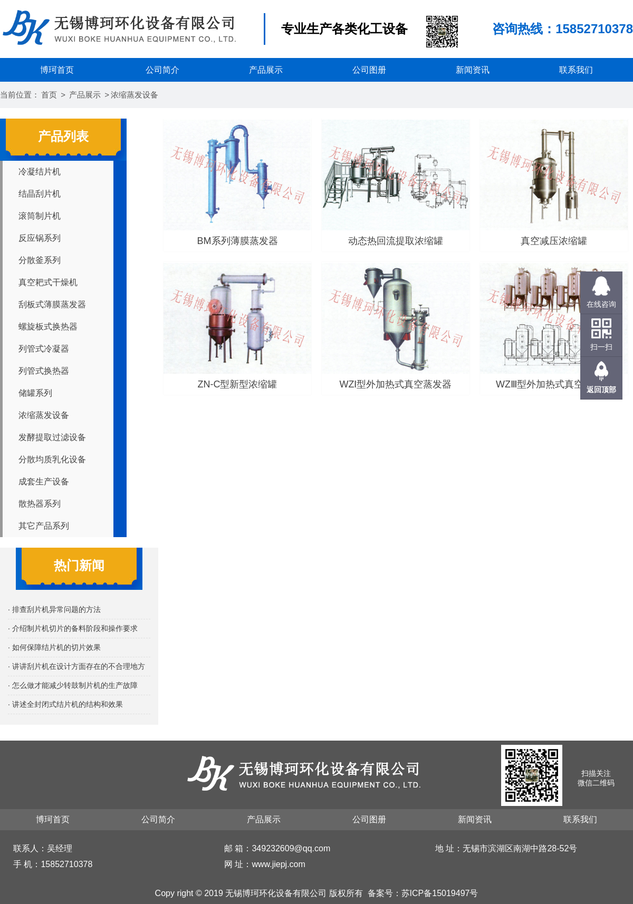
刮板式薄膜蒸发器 (52, 304)
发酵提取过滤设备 (52, 437)
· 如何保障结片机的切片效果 (54, 647)
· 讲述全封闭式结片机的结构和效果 (65, 704)
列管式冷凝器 (43, 348)
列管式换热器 (43, 370)
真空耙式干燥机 (48, 282)
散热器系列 (39, 503)
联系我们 (576, 69)
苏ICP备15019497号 (439, 893)
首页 (49, 94)
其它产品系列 (43, 525)
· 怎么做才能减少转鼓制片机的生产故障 (73, 685)
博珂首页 (57, 69)
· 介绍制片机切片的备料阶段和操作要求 (73, 628)
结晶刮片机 (39, 193)
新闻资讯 (473, 69)
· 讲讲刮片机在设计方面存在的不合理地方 (76, 666)
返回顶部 (601, 389)
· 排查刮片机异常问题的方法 (54, 609)
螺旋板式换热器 (48, 326)
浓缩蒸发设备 (134, 94)
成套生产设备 (43, 481)
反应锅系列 (39, 238)
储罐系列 (35, 392)
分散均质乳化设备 (52, 459)
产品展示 (266, 69)
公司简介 (162, 69)
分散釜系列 (39, 260)
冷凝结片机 (39, 171)
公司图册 (369, 69)
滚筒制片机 (39, 215)
